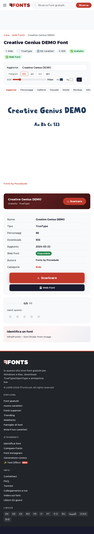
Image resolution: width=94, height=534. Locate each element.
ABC (24, 74)
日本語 (83, 514)
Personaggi (26, 90)
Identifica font (12, 443)
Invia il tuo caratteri (15, 429)
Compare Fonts (13, 448)
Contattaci (10, 476)
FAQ (6, 481)
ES (20, 514)
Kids (38, 267)
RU (63, 514)
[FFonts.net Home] (19, 5)
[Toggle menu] (5, 5)
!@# (48, 74)
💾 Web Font (47, 287)
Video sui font (12, 495)
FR (35, 514)
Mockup (77, 90)
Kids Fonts (18, 35)
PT (48, 514)
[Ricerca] (62, 5)
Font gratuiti (11, 401)
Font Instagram (13, 453)
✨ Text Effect (16, 462)
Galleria (41, 90)
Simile (66, 90)
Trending (9, 415)
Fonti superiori (12, 410)
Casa (6, 35)
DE (13, 514)
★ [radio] (10, 316)
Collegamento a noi (15, 490)
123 (40, 74)
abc (32, 74)
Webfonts (10, 420)
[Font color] (61, 79)
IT (41, 514)
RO (28, 514)
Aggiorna (11, 90)
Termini (8, 485)
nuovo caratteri (13, 405)
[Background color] (71, 79)
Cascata (54, 90)
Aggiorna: (12, 67)
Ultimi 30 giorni (13, 500)
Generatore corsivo (15, 457)
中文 (56, 514)
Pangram (13, 74)
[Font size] (29, 79)
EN (6, 514)
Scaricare (74, 201)
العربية (72, 514)
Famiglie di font (13, 424)
